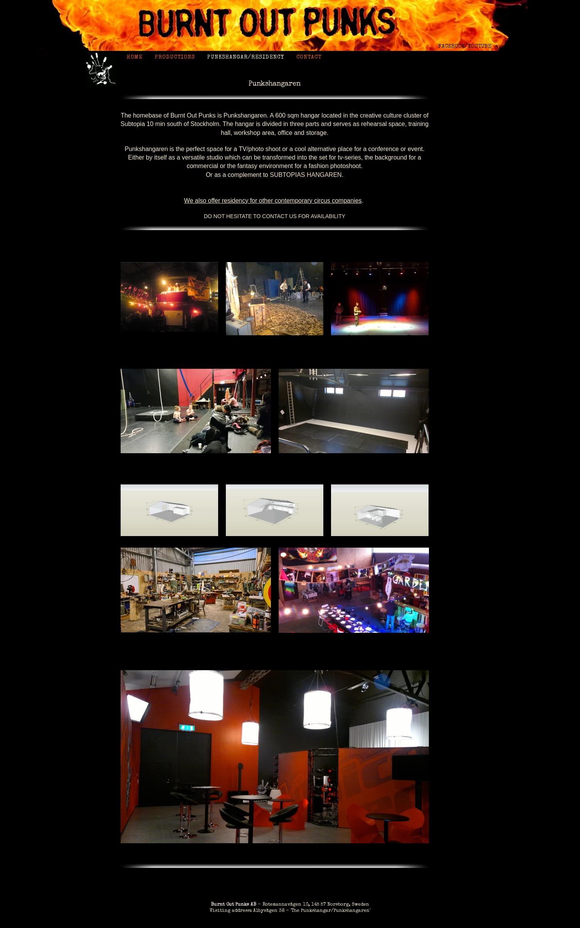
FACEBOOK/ (453, 46)
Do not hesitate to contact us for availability (274, 216)
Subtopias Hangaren (305, 174)
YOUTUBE (479, 46)
